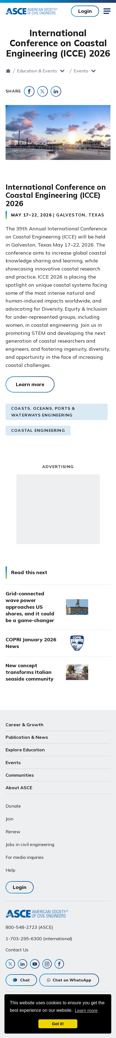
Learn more (30, 384)
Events (81, 71)
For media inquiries (25, 857)
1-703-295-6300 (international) (39, 938)
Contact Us (17, 949)
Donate (13, 806)
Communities (20, 775)
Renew (13, 831)
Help (10, 870)
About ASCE (19, 787)
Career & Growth (24, 724)
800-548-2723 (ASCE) (29, 927)
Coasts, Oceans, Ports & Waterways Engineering (43, 412)
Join (9, 819)
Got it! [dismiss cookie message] (58, 1024)
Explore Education (25, 749)
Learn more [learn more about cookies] (86, 1010)
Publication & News (27, 737)
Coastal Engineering (38, 430)
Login (85, 11)
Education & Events (37, 71)
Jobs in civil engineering (30, 844)
